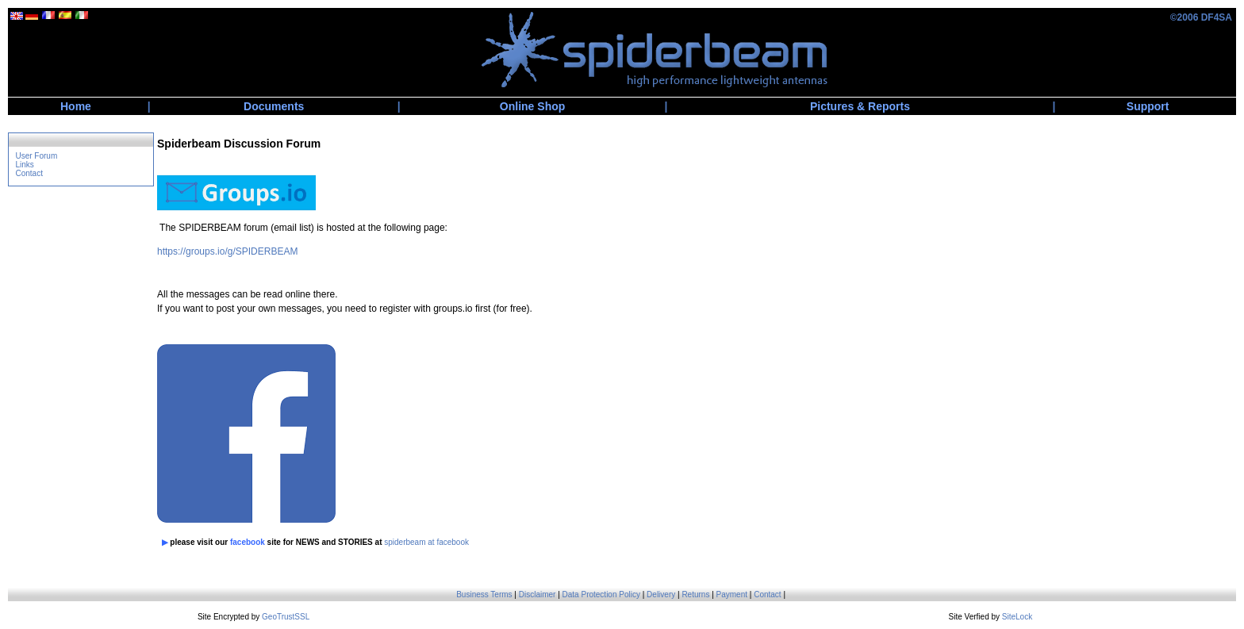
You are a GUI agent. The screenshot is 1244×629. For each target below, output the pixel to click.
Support (1148, 106)
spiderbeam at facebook (426, 542)
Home (75, 106)
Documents (274, 106)
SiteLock (1017, 616)
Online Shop (532, 106)
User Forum (36, 155)
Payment (731, 594)
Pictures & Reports (860, 106)
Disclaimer (537, 594)
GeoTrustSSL (285, 616)
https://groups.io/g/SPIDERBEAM (227, 251)
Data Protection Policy (601, 594)
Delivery (661, 594)
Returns (695, 594)
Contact (28, 173)
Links (24, 164)
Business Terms (484, 594)
